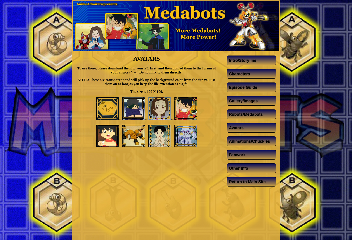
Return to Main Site (247, 182)
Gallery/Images (243, 101)
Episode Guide (243, 87)
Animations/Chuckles (249, 141)
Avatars (236, 128)
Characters (239, 74)
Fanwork (237, 155)
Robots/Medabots (246, 114)
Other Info (238, 168)
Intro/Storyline (242, 60)
